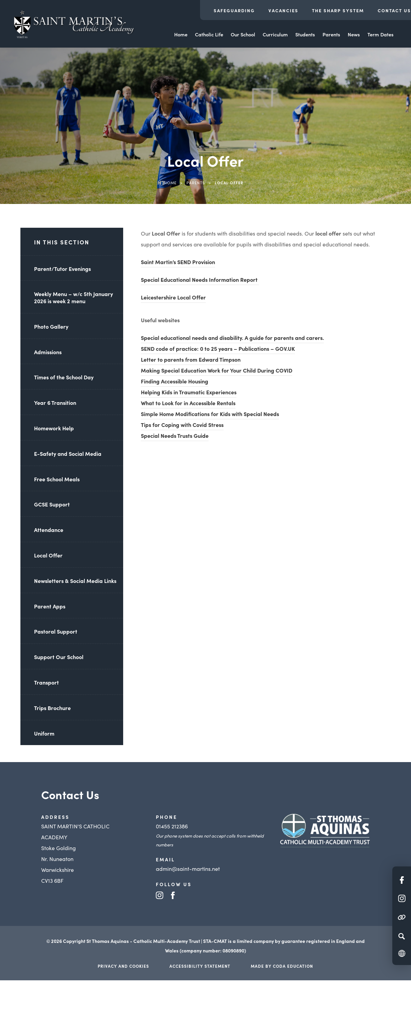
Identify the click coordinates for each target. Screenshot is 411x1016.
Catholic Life (209, 34)
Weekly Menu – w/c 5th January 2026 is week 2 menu (73, 297)
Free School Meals (57, 479)
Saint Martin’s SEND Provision (178, 261)
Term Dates (380, 34)
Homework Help (54, 428)
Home (180, 34)
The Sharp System (338, 10)
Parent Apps (49, 606)
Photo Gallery (51, 326)
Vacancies (283, 10)
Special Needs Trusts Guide (175, 436)
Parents (331, 34)
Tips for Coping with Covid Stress (182, 425)
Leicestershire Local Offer (173, 298)
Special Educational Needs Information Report (200, 280)
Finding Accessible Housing (174, 382)
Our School (243, 34)
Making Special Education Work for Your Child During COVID (216, 371)
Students (305, 34)
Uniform (44, 733)
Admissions (48, 352)
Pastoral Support (55, 631)
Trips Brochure (52, 707)
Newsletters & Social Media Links (75, 580)
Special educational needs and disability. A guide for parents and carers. (232, 338)
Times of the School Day (64, 377)
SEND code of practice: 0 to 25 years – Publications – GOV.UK (218, 349)
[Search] (401, 936)
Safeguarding (234, 10)
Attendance (48, 529)
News (354, 34)
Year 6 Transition (55, 402)
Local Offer (48, 555)
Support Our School (58, 656)
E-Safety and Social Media (67, 453)
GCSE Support (52, 504)
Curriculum (275, 34)
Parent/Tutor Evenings (62, 268)
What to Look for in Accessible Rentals (188, 404)
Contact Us (394, 10)
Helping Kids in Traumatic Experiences (188, 393)
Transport (46, 682)
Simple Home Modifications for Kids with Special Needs (210, 414)
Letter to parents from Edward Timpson (191, 360)
